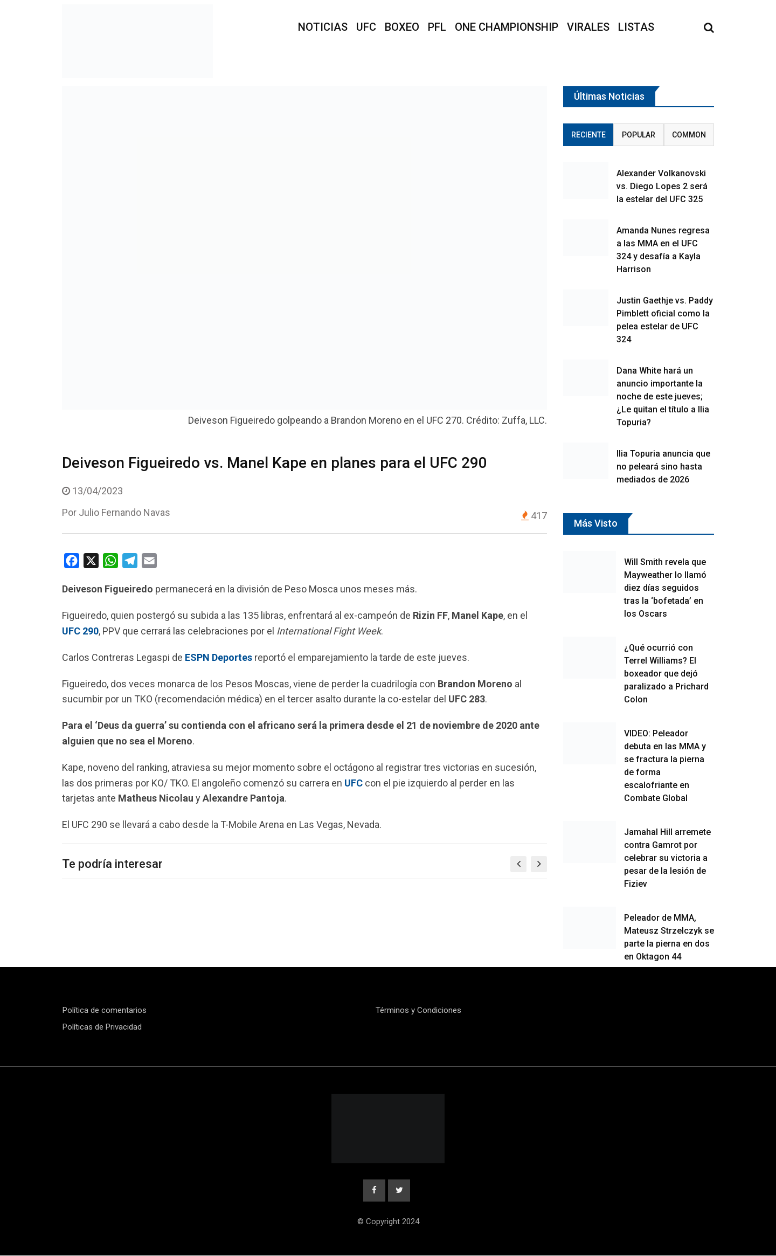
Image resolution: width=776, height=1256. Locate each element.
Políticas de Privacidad (102, 1027)
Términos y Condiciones (418, 1010)
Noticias (323, 26)
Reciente (588, 134)
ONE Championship (506, 26)
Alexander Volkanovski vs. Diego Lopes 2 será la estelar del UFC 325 (662, 186)
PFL (437, 26)
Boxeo (402, 26)
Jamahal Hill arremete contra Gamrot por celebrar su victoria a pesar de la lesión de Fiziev (667, 858)
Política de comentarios (105, 1010)
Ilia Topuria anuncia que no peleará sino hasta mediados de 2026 (663, 466)
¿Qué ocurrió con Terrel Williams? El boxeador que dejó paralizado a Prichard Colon (666, 674)
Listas (636, 26)
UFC (366, 26)
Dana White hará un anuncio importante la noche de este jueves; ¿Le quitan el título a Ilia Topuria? (662, 396)
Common (689, 134)
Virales (588, 26)
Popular (638, 134)
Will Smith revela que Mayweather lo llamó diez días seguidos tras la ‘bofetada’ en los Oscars (665, 588)
